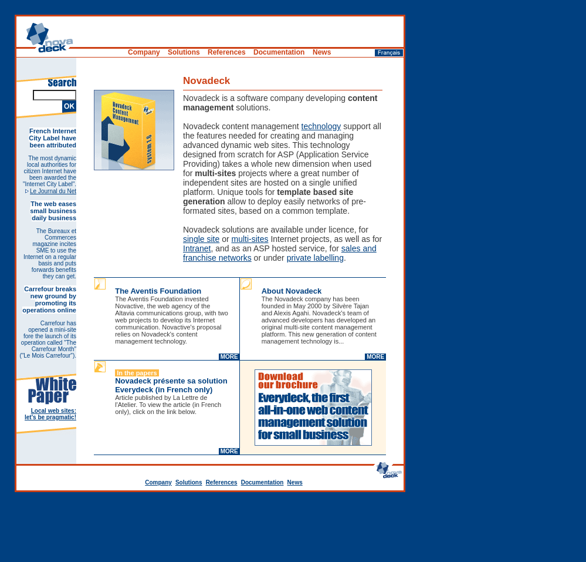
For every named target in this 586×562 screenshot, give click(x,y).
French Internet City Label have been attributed (52, 138)
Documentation (262, 482)
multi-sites (250, 239)
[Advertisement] (293, 529)
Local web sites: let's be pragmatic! (50, 414)
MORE (229, 357)
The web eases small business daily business (53, 210)
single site (201, 239)
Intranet (197, 248)
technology (321, 126)
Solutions (188, 482)
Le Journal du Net (53, 191)
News (295, 482)
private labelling (315, 258)
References (222, 482)
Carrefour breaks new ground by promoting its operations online (49, 299)
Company (158, 482)
